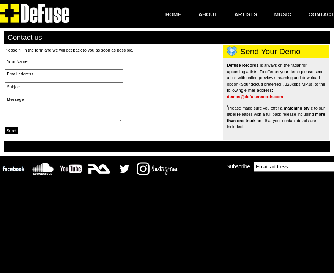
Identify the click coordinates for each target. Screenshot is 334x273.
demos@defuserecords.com (255, 96)
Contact (321, 14)
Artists (246, 14)
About (208, 14)
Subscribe (238, 166)
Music (282, 14)
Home (173, 14)
